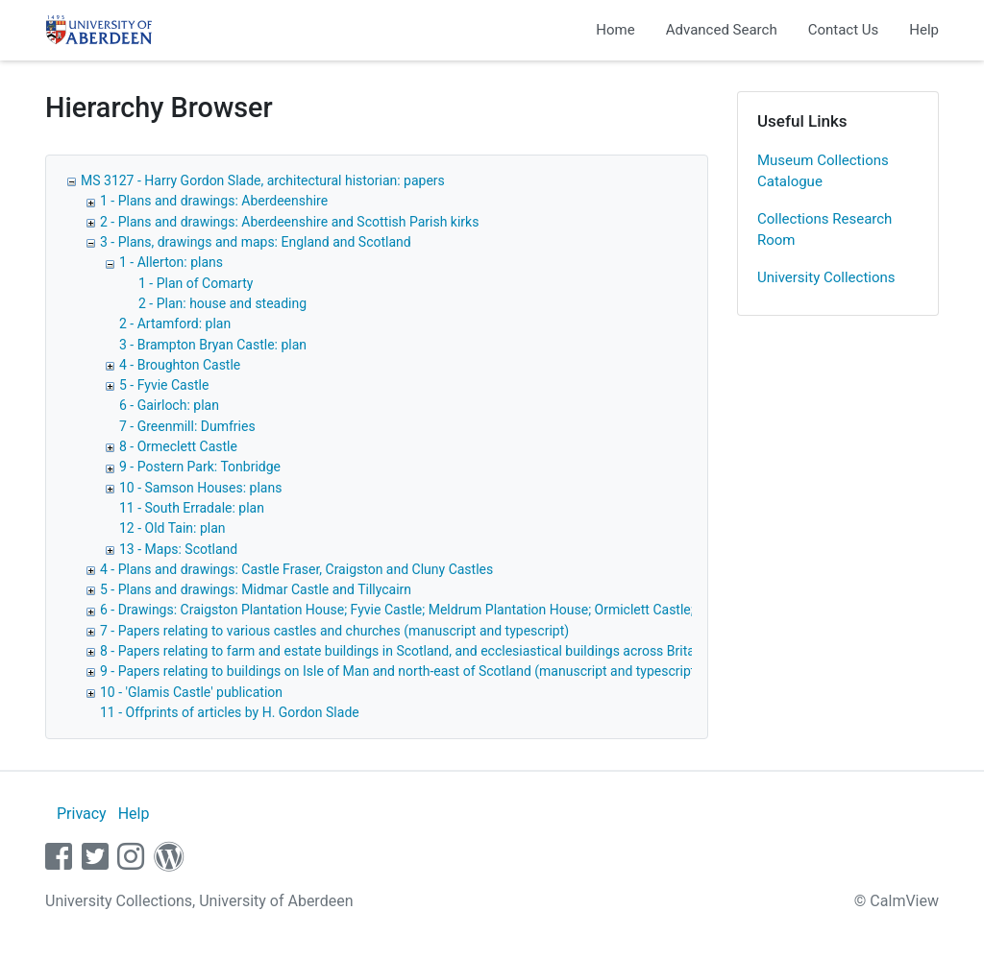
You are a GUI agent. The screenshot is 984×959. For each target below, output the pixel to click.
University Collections (826, 277)
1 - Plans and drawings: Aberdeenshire (214, 200)
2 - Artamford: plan (175, 323)
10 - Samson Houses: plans (200, 487)
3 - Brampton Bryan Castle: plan (213, 344)
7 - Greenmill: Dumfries (187, 426)
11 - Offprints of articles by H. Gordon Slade (229, 712)
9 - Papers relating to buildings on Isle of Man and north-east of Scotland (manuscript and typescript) (400, 671)
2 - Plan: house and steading (222, 303)
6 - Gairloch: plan (169, 405)
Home (615, 29)
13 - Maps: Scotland (178, 549)
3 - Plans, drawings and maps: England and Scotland (255, 242)
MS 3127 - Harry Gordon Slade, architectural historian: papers (263, 180)
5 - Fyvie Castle (164, 385)
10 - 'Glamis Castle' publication (191, 692)
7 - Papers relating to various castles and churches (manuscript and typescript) (334, 630)
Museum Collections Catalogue (823, 171)
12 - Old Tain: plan (172, 528)
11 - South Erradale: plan (191, 507)
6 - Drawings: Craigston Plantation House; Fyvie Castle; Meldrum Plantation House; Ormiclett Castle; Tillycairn (425, 609)
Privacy (82, 813)
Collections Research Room (824, 230)
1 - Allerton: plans (171, 262)
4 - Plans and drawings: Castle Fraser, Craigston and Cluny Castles (296, 569)
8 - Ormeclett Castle (178, 446)
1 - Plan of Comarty (195, 283)
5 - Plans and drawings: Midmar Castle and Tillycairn (255, 589)
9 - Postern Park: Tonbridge (200, 466)
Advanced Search (721, 29)
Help (924, 29)
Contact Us (843, 29)
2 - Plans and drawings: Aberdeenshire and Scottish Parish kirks (289, 221)
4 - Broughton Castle (179, 364)
